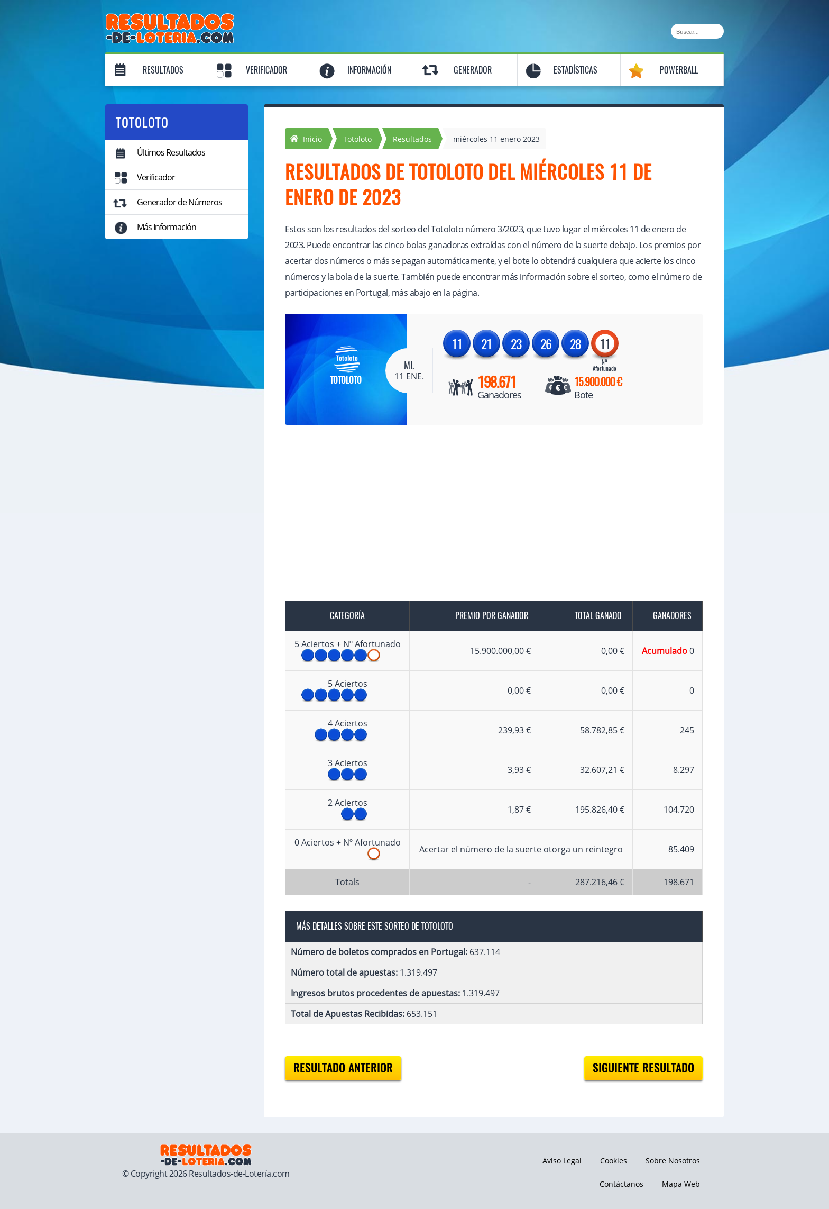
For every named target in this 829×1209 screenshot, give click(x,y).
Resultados (163, 70)
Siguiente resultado (643, 1068)
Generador (473, 70)
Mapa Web (681, 1184)
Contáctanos (621, 1184)
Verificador (266, 70)
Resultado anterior (343, 1068)
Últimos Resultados (171, 152)
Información (369, 70)
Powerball (679, 70)
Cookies (613, 1161)
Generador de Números (179, 202)
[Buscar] (697, 31)
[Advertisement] (483, 515)
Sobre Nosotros (673, 1161)
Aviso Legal (562, 1161)
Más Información (166, 227)
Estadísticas (575, 70)
